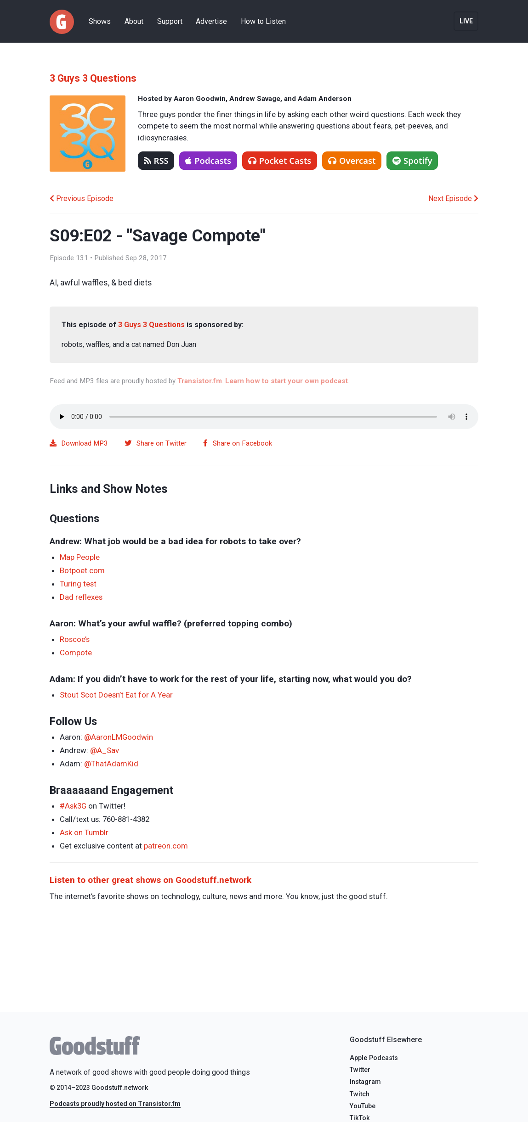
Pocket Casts (280, 160)
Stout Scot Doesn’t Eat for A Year (116, 694)
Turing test (78, 583)
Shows (100, 21)
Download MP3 (79, 443)
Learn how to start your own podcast (286, 381)
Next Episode (453, 198)
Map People (80, 557)
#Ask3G (73, 805)
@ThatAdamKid (111, 763)
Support (169, 21)
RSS (156, 160)
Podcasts (208, 160)
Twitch (359, 1094)
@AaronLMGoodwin (118, 737)
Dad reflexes (81, 597)
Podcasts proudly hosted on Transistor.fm (115, 1103)
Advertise (211, 21)
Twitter (360, 1070)
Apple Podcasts (374, 1058)
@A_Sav (104, 750)
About (134, 21)
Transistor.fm (199, 381)
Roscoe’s (75, 639)
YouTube (362, 1106)
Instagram (365, 1082)
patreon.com (166, 845)
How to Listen (263, 21)
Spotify (412, 160)
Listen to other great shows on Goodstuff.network (150, 880)
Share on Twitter (156, 443)
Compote (76, 652)
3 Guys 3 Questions (93, 78)
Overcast (351, 160)
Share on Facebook (237, 443)
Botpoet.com (82, 570)
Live (466, 21)
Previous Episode (82, 198)
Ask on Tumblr (84, 832)
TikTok (360, 1118)
